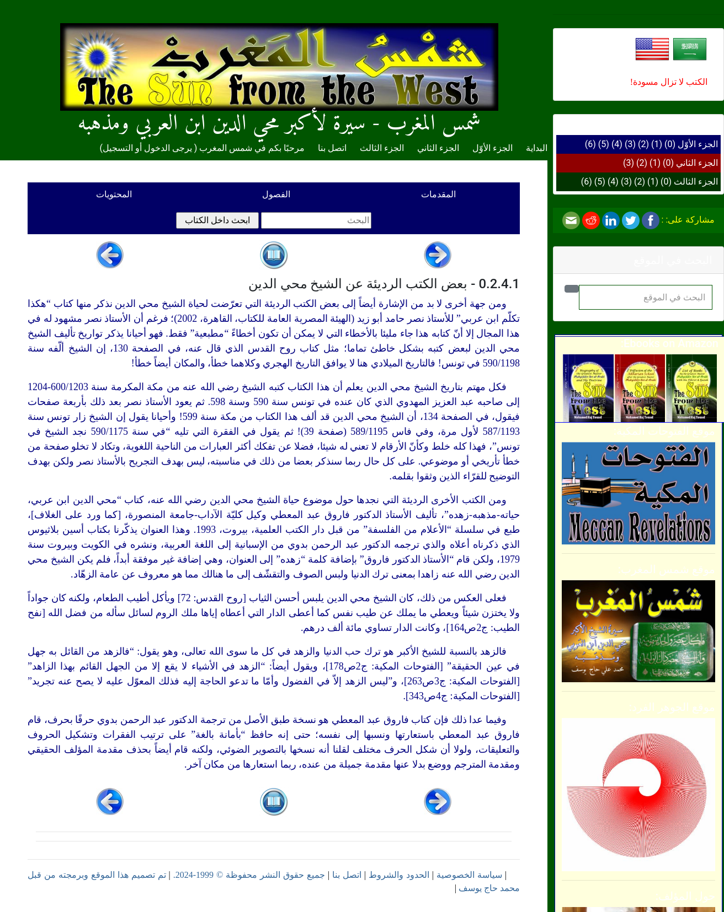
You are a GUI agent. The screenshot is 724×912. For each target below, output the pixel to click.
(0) (669, 144)
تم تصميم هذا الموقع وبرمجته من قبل (97, 874)
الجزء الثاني (697, 163)
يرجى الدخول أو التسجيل (147, 148)
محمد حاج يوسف (489, 888)
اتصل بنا (332, 148)
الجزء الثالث (696, 181)
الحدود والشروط (399, 874)
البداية (536, 148)
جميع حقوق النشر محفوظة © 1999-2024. (249, 874)
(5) (603, 144)
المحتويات (114, 194)
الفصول (276, 194)
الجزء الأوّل (698, 144)
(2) (643, 144)
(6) (590, 144)
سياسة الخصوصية (469, 874)
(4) (616, 144)
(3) (630, 144)
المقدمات (438, 194)
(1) (656, 144)
